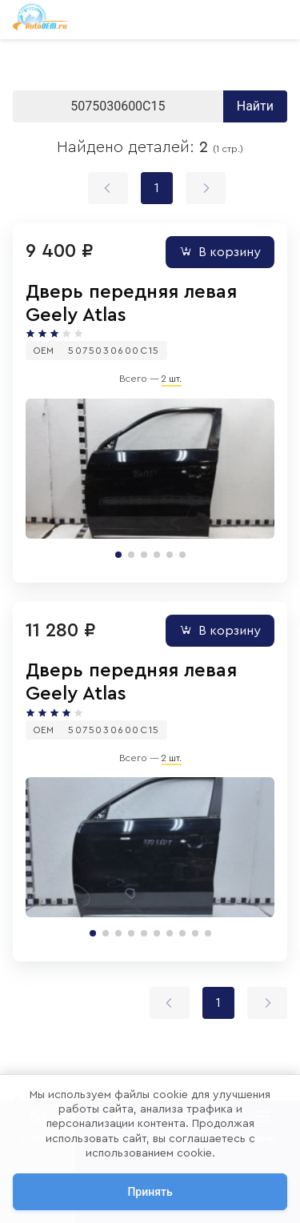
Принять (149, 1191)
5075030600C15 (114, 350)
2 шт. (172, 378)
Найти (255, 106)
